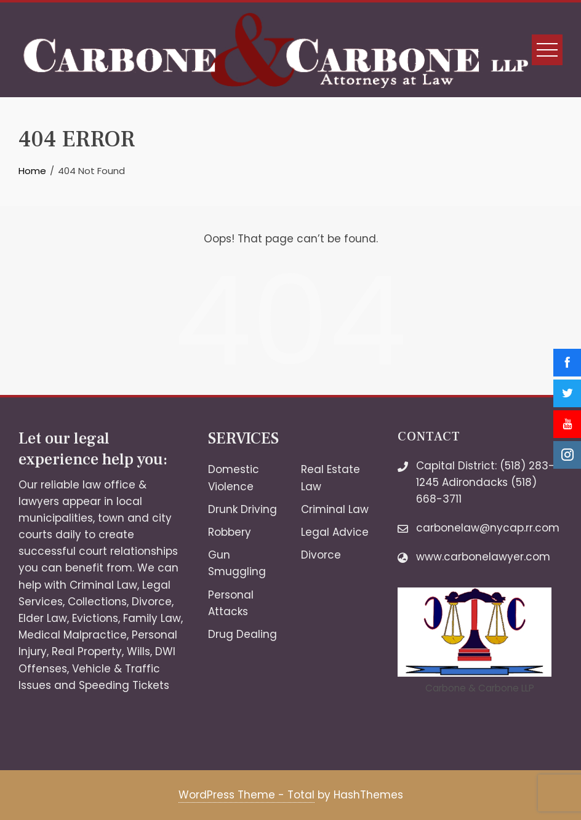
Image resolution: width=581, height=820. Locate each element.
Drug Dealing (242, 634)
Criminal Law (103, 585)
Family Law (152, 618)
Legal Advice (335, 532)
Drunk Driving (242, 509)
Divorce (152, 601)
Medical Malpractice (72, 634)
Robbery (229, 532)
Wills (138, 651)
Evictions (95, 618)
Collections (97, 601)
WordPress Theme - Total (246, 794)
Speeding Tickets (124, 685)
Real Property (87, 651)
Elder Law (42, 618)
